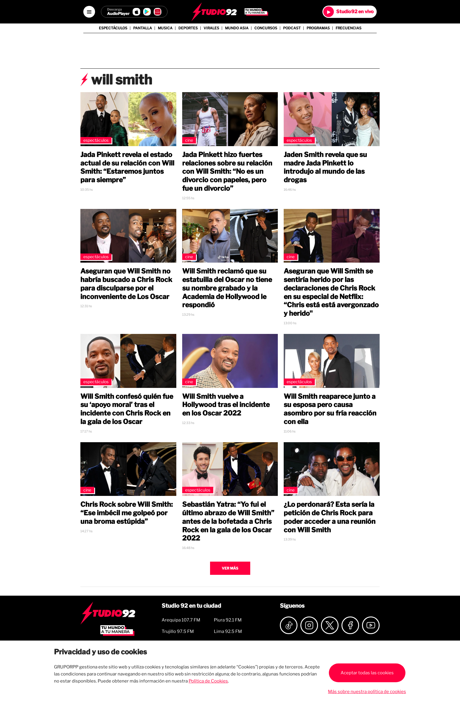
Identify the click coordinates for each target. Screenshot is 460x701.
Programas (318, 28)
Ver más (230, 568)
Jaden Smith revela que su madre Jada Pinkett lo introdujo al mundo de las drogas (325, 167)
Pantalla (142, 28)
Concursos (265, 28)
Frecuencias (348, 28)
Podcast (292, 28)
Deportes (188, 28)
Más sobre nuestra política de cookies (367, 691)
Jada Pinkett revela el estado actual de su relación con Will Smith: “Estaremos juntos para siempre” (127, 167)
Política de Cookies (208, 681)
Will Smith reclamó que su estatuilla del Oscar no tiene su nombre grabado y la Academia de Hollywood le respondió (227, 288)
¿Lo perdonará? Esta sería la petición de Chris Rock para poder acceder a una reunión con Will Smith (330, 517)
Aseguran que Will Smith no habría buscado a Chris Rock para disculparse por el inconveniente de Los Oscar (126, 283)
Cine (189, 140)
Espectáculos (113, 28)
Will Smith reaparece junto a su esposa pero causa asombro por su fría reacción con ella (330, 409)
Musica (165, 28)
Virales (211, 28)
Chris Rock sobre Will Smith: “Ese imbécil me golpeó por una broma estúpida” (126, 513)
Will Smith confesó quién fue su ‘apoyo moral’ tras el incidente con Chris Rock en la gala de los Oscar (126, 409)
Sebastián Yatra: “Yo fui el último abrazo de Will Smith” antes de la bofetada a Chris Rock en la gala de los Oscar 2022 (228, 521)
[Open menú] (89, 12)
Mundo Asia (236, 28)
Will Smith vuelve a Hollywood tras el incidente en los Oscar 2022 (226, 405)
